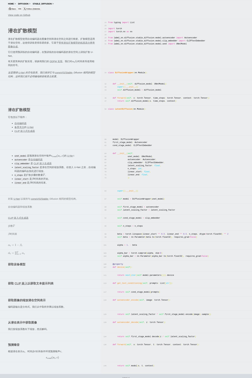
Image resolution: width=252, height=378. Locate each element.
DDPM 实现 (56, 61)
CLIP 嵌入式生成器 (24, 130)
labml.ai (126, 374)
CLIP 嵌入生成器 (43, 162)
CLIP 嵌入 (21, 280)
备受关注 (19, 126)
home (11, 4)
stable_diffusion (42, 4)
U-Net (21, 72)
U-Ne (70, 154)
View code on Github (19, 15)
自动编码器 (20, 122)
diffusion (23, 4)
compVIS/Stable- (64, 72)
